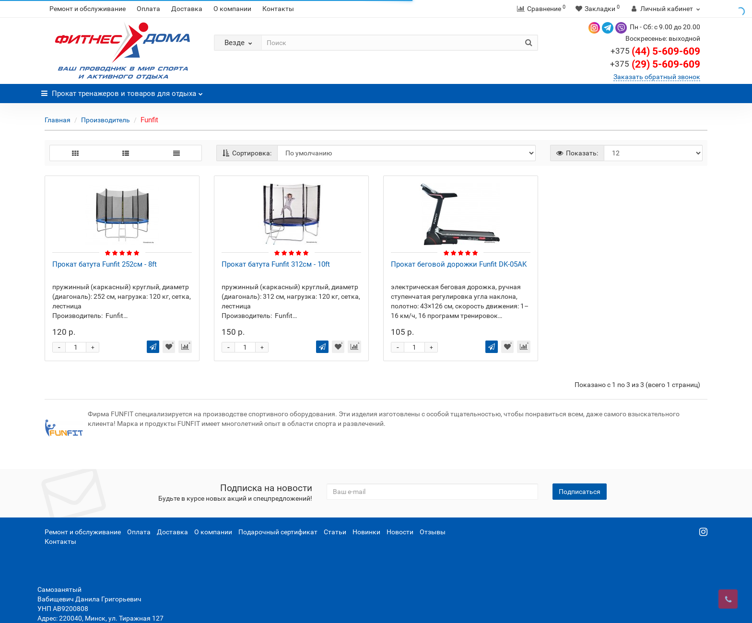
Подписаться (579, 491)
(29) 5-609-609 (655, 64)
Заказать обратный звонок (656, 77)
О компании (232, 8)
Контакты (278, 8)
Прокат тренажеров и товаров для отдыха (122, 91)
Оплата (148, 8)
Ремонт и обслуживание (87, 8)
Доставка (186, 8)
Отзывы (433, 532)
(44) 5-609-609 (655, 51)
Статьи (335, 532)
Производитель (105, 120)
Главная (57, 120)
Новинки (366, 532)
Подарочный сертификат (277, 532)
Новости (400, 532)
